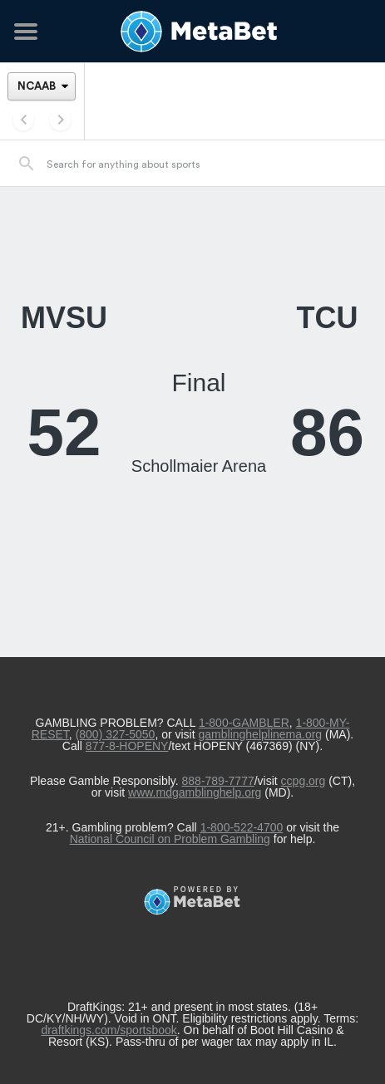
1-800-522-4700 (242, 827)
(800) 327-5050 (115, 734)
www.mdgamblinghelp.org (194, 792)
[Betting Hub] (192, 31)
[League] (41, 86)
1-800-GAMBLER (244, 722)
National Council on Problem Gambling (170, 839)
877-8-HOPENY (127, 746)
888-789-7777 (218, 780)
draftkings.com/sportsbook (108, 1030)
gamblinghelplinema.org (261, 734)
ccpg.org (303, 780)
